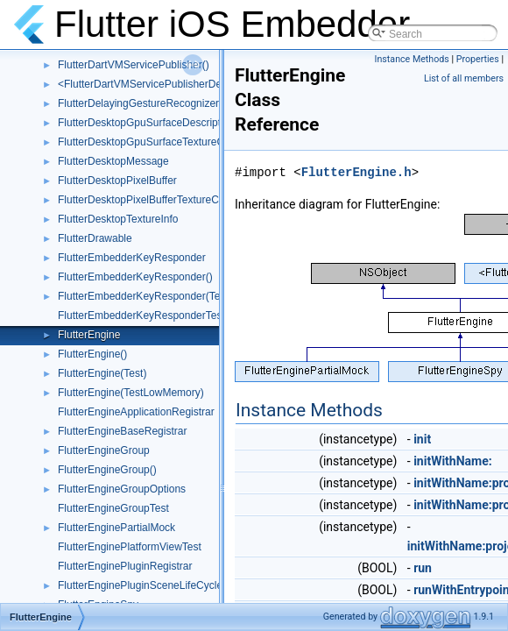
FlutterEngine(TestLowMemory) (131, 392)
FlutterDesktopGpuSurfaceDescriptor (144, 123)
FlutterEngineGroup (104, 450)
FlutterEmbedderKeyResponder (132, 258)
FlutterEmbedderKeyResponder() (135, 277)
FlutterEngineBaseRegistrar (122, 431)
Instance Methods (412, 59)
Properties (477, 59)
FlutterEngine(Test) (102, 373)
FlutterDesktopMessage (113, 161)
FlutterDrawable (95, 238)
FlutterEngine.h (356, 172)
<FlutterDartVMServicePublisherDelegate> (157, 84)
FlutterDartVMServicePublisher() (133, 65)
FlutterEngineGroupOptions (122, 489)
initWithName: (452, 461)
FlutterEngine (89, 335)
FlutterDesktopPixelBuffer (117, 180)
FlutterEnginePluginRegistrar (125, 566)
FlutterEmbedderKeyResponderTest (141, 315)
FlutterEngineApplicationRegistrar (136, 412)
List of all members (464, 78)
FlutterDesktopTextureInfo (118, 219)
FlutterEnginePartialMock (116, 527)
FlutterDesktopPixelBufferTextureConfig (150, 200)
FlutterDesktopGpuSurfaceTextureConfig (152, 142)
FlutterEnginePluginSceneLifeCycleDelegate (161, 585)
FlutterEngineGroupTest (113, 508)
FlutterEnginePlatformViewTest (129, 547)
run (422, 568)
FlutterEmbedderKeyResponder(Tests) (147, 296)
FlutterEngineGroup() (107, 470)
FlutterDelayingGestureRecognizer (138, 103)
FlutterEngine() (92, 354)
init (422, 439)
